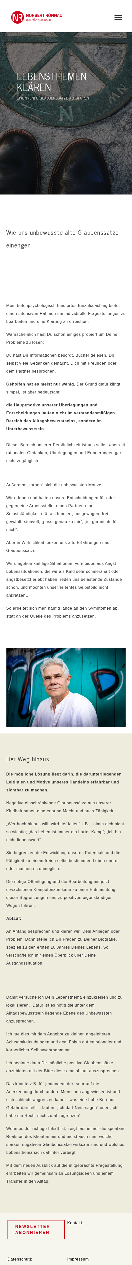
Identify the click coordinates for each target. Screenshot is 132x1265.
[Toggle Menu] (118, 17)
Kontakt (74, 1223)
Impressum (78, 1259)
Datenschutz (20, 1259)
